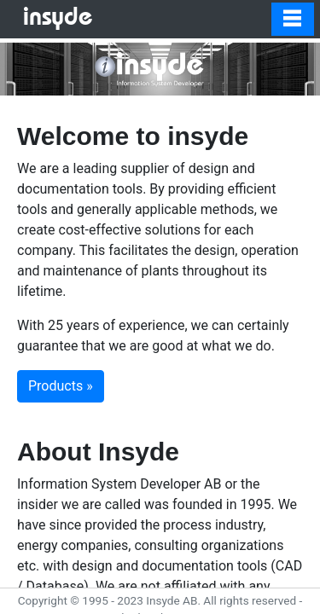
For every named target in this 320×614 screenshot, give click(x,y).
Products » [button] (60, 386)
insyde (58, 19)
